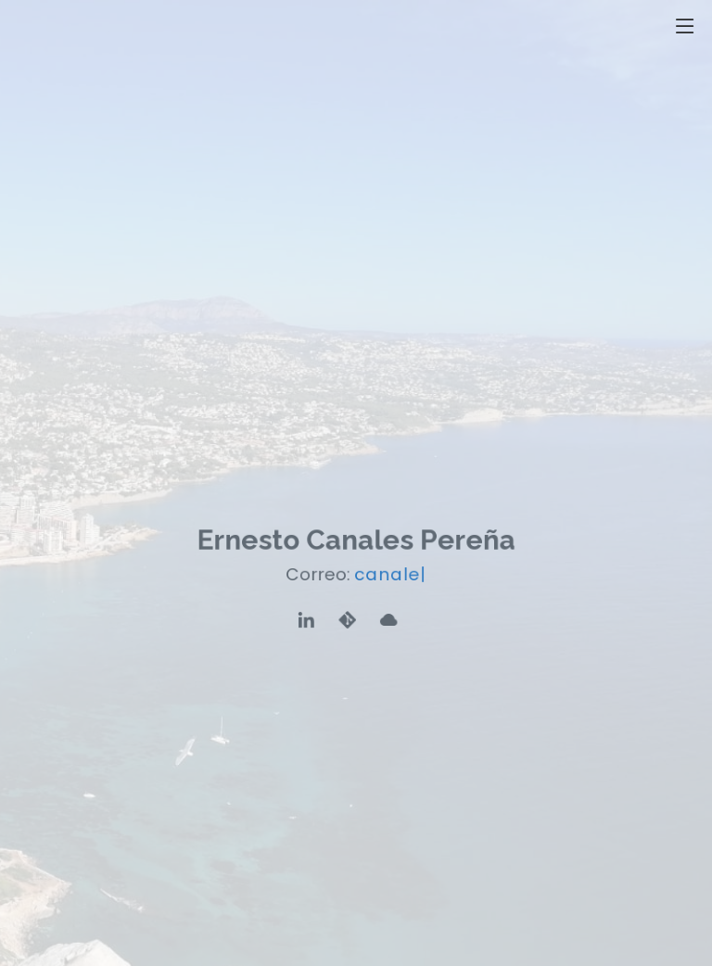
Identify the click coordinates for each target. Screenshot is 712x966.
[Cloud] (387, 620)
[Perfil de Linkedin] (308, 620)
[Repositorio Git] (347, 620)
